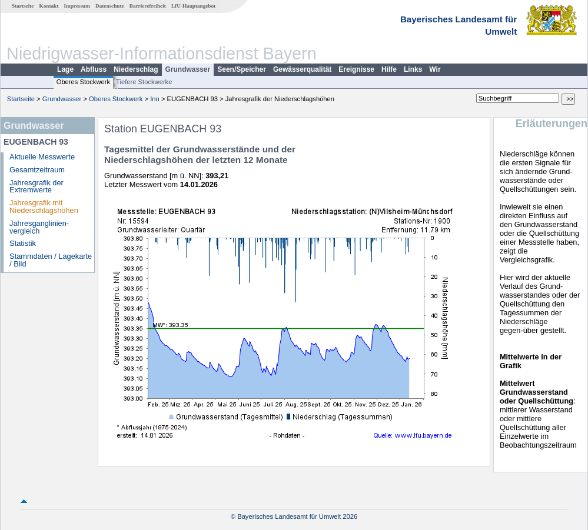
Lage (65, 69)
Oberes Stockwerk (83, 81)
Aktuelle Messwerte (42, 156)
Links (413, 69)
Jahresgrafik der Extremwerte (36, 186)
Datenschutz (109, 6)
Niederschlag (136, 69)
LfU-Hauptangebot (193, 6)
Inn (155, 98)
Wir (434, 69)
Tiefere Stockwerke (144, 81)
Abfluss (94, 69)
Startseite (23, 6)
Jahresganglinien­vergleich (39, 227)
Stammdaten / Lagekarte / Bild (50, 260)
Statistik (22, 243)
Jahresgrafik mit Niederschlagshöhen (43, 206)
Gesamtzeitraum (37, 169)
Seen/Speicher (241, 69)
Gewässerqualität (302, 69)
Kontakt (49, 6)
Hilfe (389, 69)
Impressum (77, 6)
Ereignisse (356, 69)
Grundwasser (188, 69)
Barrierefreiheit (147, 6)
